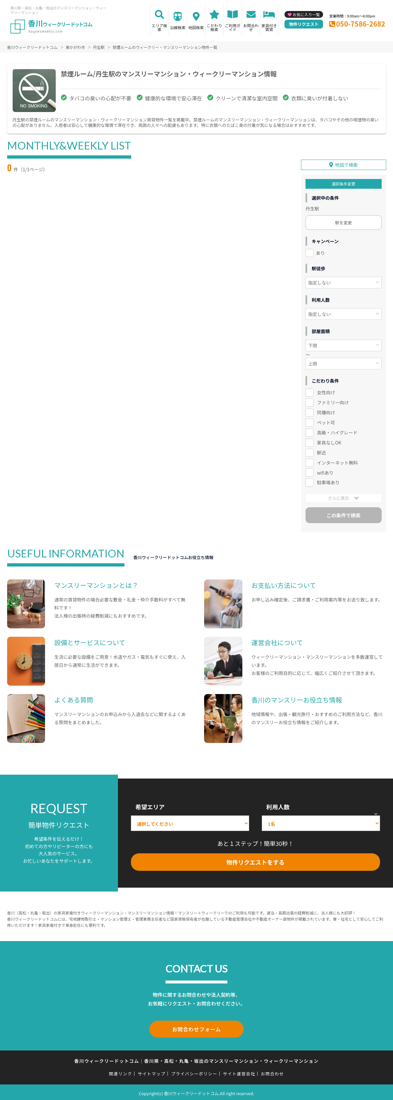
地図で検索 (346, 164)
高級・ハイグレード (337, 431)
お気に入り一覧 (306, 14)
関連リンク (120, 1071)
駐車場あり (328, 481)
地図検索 (196, 27)
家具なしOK (329, 441)
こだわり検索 (214, 27)
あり (320, 252)
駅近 (321, 451)
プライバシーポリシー (194, 1071)
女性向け (326, 391)
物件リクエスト (303, 24)
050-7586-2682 (360, 23)
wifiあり (325, 471)
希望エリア (150, 806)
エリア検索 (159, 27)
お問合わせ (251, 27)
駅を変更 (343, 222)
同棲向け (326, 411)
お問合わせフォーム (196, 1027)
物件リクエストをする (255, 861)
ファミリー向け (333, 401)
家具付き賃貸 (269, 27)
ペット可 (326, 421)
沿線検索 (178, 27)
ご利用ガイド (232, 27)
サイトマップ (152, 1071)
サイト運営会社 (239, 1071)
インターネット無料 (337, 461)
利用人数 (278, 806)
